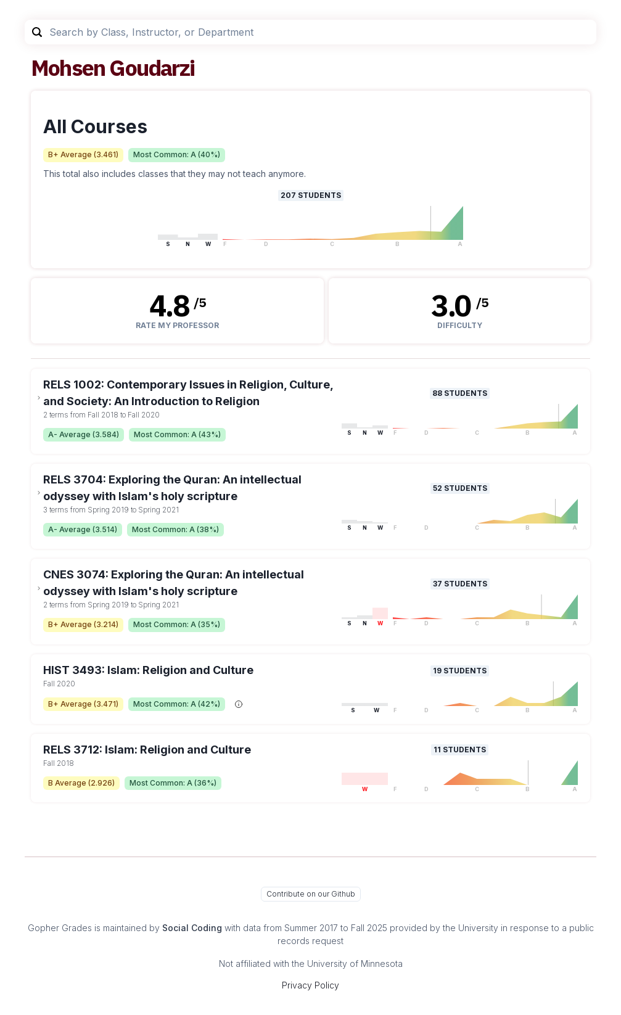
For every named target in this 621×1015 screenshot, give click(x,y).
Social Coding (192, 928)
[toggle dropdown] (38, 397)
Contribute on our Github (310, 893)
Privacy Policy (310, 985)
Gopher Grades (60, 928)
